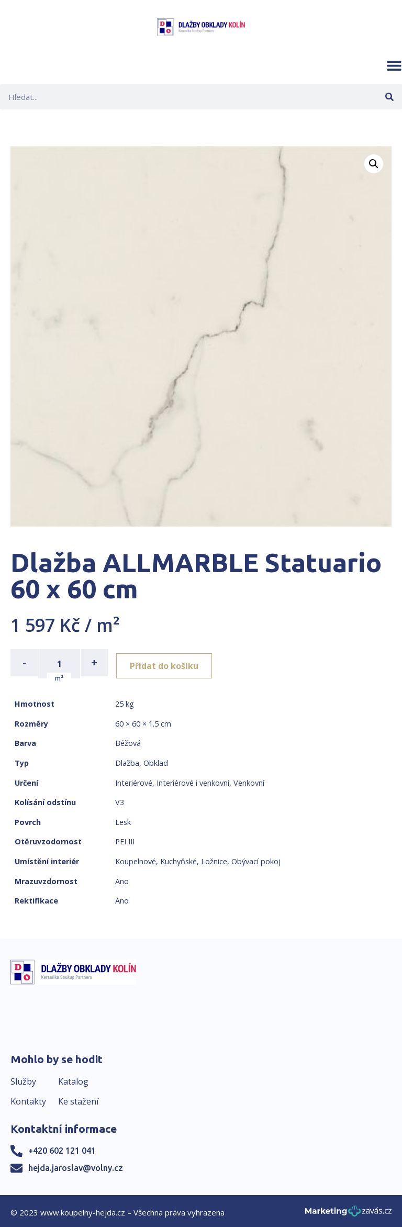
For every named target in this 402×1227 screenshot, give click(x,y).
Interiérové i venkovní (193, 780)
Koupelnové (135, 859)
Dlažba (127, 761)
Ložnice (214, 859)
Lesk (123, 820)
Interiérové (133, 780)
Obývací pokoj (256, 859)
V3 (119, 800)
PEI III (125, 839)
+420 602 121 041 (62, 1148)
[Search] (389, 96)
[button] (394, 65)
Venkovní (248, 780)
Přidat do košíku (168, 662)
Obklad (155, 761)
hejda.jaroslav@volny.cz (75, 1165)
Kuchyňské (178, 859)
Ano (122, 879)
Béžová (128, 741)
